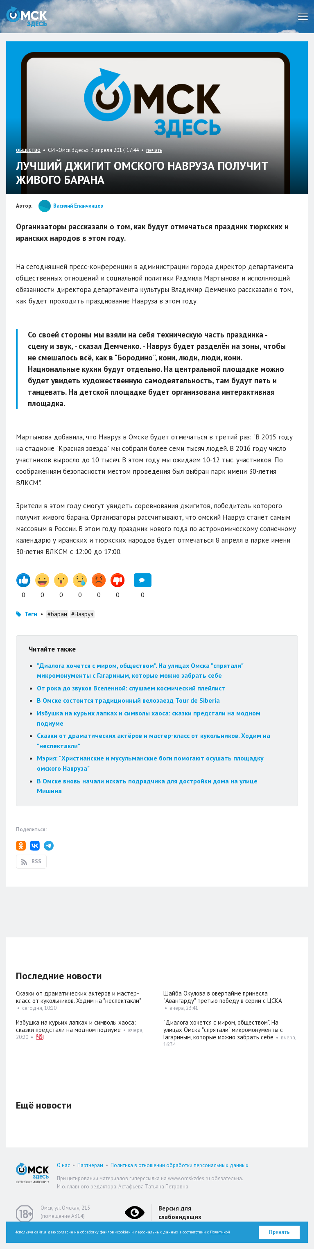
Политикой (220, 1232)
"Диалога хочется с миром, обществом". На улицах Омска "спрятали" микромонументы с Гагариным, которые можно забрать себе (223, 1029)
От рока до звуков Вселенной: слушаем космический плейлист (131, 688)
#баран (57, 614)
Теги (31, 614)
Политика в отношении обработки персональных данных (179, 1165)
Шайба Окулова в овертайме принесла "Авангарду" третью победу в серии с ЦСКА (222, 997)
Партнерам (90, 1165)
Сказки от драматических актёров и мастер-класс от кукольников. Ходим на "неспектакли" (78, 997)
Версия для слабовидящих (179, 1212)
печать (154, 150)
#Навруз (82, 614)
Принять (279, 1232)
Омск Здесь (26, 16)
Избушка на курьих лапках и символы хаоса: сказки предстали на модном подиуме (76, 1026)
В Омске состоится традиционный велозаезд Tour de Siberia (128, 700)
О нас (63, 1165)
